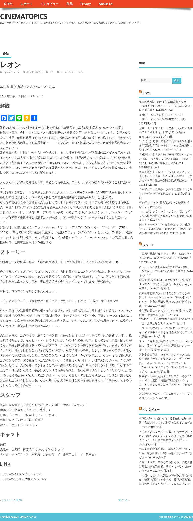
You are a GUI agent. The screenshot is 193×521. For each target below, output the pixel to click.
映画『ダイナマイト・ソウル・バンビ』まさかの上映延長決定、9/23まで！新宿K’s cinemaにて (165, 132)
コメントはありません (71, 72)
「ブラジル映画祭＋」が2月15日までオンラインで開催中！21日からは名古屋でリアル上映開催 (166, 332)
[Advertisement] (120, 36)
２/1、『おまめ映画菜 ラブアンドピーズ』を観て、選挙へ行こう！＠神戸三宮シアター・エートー (166, 346)
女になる (123, 500)
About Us (106, 4)
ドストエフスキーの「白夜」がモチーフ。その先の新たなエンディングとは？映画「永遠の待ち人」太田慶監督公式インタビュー (165, 436)
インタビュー (49, 4)
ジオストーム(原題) (12, 500)
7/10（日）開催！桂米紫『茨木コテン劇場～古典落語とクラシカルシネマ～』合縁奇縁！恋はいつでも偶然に (166, 145)
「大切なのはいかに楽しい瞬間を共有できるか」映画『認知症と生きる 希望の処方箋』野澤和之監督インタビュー (165, 480)
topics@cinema (11, 72)
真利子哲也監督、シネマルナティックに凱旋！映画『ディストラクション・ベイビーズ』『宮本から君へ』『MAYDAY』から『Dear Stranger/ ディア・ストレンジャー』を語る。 (165, 363)
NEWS (8, 4)
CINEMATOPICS (23, 16)
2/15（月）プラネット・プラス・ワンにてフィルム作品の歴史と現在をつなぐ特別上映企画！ (166, 216)
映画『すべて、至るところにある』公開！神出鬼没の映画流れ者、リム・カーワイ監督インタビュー (165, 467)
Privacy (85, 4)
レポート (26, 4)
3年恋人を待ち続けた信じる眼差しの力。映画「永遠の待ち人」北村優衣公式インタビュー (165, 423)
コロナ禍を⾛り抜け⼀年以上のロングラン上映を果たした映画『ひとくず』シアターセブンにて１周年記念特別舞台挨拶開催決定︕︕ (165, 176)
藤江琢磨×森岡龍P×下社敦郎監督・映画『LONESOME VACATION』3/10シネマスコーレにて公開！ (166, 106)
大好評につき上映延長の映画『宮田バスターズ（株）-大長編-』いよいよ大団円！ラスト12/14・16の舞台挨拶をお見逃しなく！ (165, 159)
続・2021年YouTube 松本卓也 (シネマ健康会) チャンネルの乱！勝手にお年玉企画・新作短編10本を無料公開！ (165, 229)
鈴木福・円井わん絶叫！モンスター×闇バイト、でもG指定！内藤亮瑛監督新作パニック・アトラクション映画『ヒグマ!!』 (165, 380)
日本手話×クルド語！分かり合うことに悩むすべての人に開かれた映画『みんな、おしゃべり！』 (165, 284)
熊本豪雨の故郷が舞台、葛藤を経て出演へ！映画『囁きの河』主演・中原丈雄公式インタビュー (165, 453)
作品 (69, 4)
